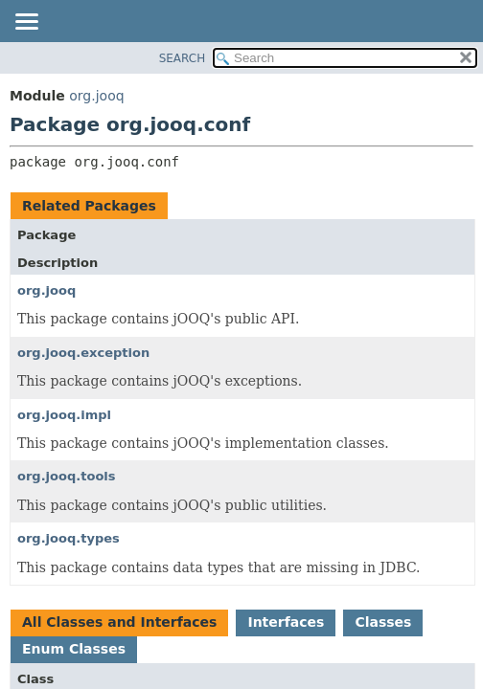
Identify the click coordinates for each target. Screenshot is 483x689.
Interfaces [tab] (285, 622)
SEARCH (182, 58)
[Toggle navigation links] (26, 23)
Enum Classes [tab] (74, 648)
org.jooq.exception (83, 352)
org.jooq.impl (64, 415)
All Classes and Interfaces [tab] (119, 622)
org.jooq (96, 95)
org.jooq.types (68, 538)
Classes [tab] (383, 622)
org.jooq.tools (66, 476)
